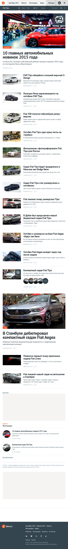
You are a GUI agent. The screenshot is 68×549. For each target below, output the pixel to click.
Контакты (28, 539)
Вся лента (6, 392)
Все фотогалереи (8, 457)
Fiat (36, 8)
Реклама (33, 539)
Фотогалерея (7, 47)
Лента (23, 8)
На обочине (52, 531)
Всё (19, 8)
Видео (42, 3)
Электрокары (36, 531)
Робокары (51, 3)
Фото (28, 8)
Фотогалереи (33, 3)
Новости (23, 3)
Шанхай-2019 (41, 526)
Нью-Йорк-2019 (13, 3)
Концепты (45, 531)
